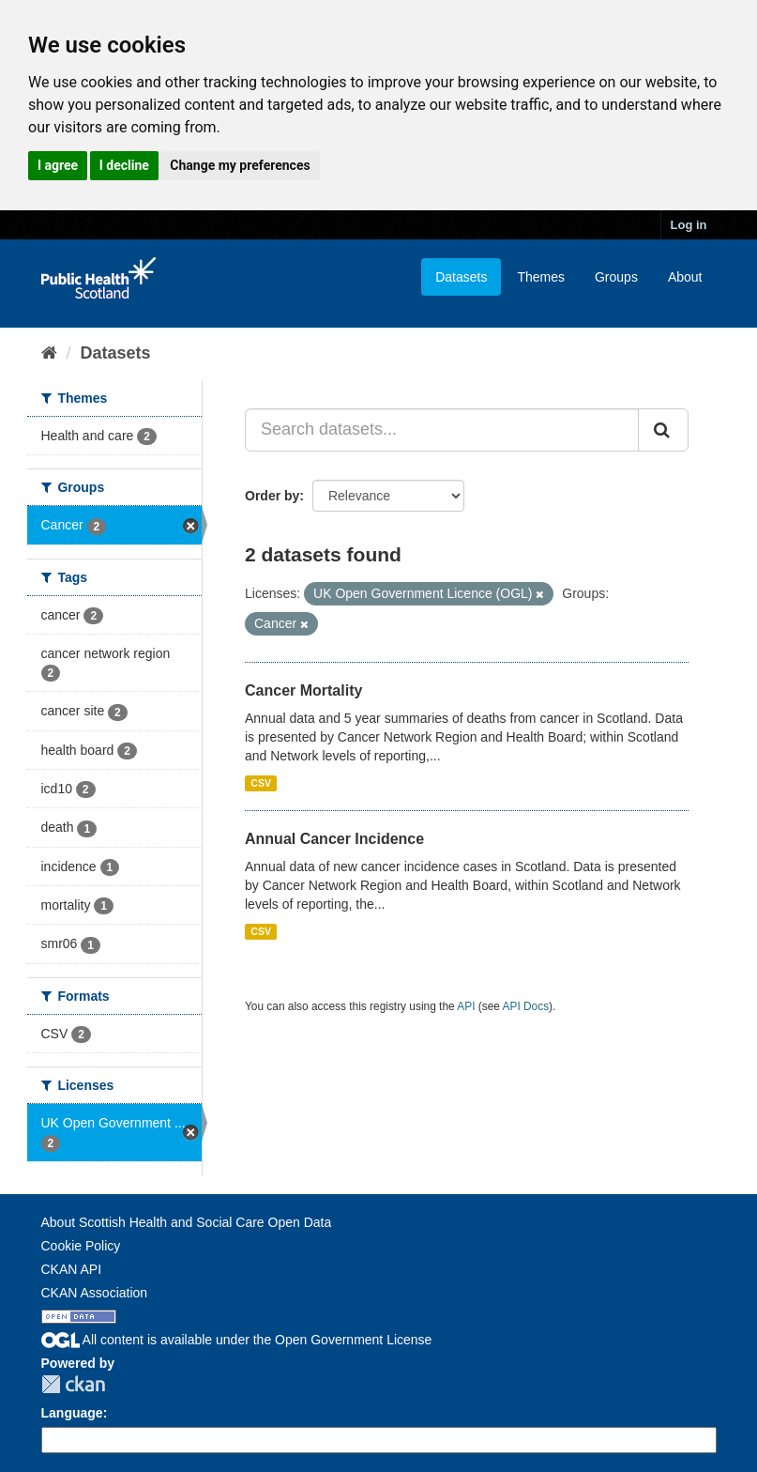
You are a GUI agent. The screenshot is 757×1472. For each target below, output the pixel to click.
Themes (541, 276)
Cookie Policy (81, 1245)
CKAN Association (94, 1292)
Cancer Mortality (303, 690)
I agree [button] (58, 165)
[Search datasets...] (442, 430)
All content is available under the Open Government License (236, 1339)
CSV (260, 783)
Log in (689, 225)
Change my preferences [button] (240, 165)
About (685, 276)
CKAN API (71, 1269)
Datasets (461, 276)
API (466, 1006)
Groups (616, 276)
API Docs (526, 1006)
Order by (272, 495)
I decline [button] (124, 165)
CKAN (73, 1384)
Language (72, 1412)
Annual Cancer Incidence (334, 839)
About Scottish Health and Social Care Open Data (186, 1222)
